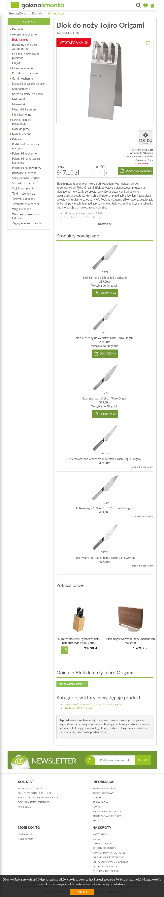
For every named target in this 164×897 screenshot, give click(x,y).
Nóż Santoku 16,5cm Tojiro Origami (105, 277)
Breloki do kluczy (104, 847)
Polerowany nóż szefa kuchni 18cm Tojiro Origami (105, 557)
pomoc (97, 806)
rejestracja (25, 838)
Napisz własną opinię (72, 683)
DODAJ (143, 760)
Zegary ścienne (102, 843)
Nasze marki (71, 704)
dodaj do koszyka (139, 170)
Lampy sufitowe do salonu (110, 861)
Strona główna (17, 13)
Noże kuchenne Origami (106, 704)
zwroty (97, 797)
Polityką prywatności (128, 879)
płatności (98, 820)
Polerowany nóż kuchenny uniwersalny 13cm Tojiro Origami (104, 459)
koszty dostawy (103, 792)
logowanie (25, 834)
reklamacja (100, 802)
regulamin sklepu (104, 788)
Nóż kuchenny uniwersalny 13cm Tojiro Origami (105, 338)
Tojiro (85, 704)
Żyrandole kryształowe (108, 857)
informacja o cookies (106, 815)
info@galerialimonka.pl (42, 797)
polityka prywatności (106, 811)
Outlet (97, 838)
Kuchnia (37, 13)
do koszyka (108, 293)
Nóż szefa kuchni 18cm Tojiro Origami (105, 398)
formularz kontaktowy (34, 802)
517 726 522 (36, 788)
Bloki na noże (56, 13)
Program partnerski (105, 870)
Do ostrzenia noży (104, 866)
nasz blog (24, 806)
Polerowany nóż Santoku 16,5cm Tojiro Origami (105, 508)
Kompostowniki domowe (108, 852)
